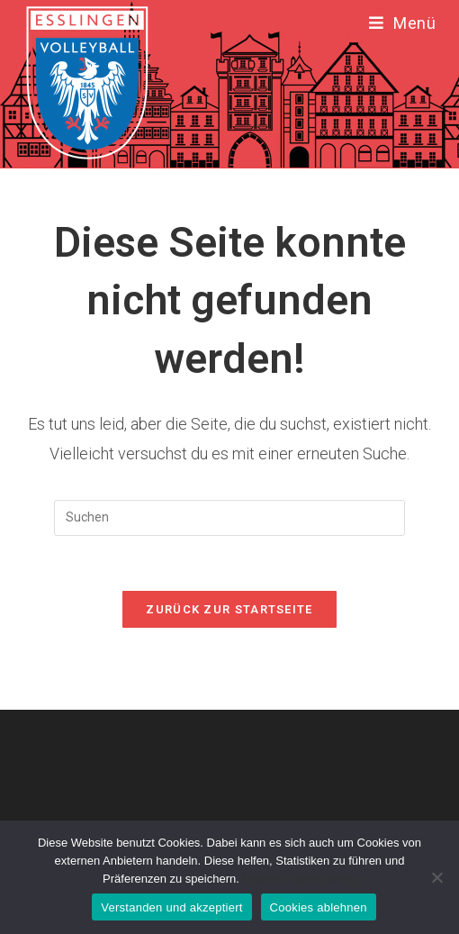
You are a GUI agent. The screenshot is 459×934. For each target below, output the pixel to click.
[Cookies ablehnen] (437, 877)
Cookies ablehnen (318, 907)
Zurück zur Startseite (229, 609)
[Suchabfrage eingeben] (229, 518)
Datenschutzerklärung (299, 878)
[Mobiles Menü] (402, 23)
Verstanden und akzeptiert (171, 907)
